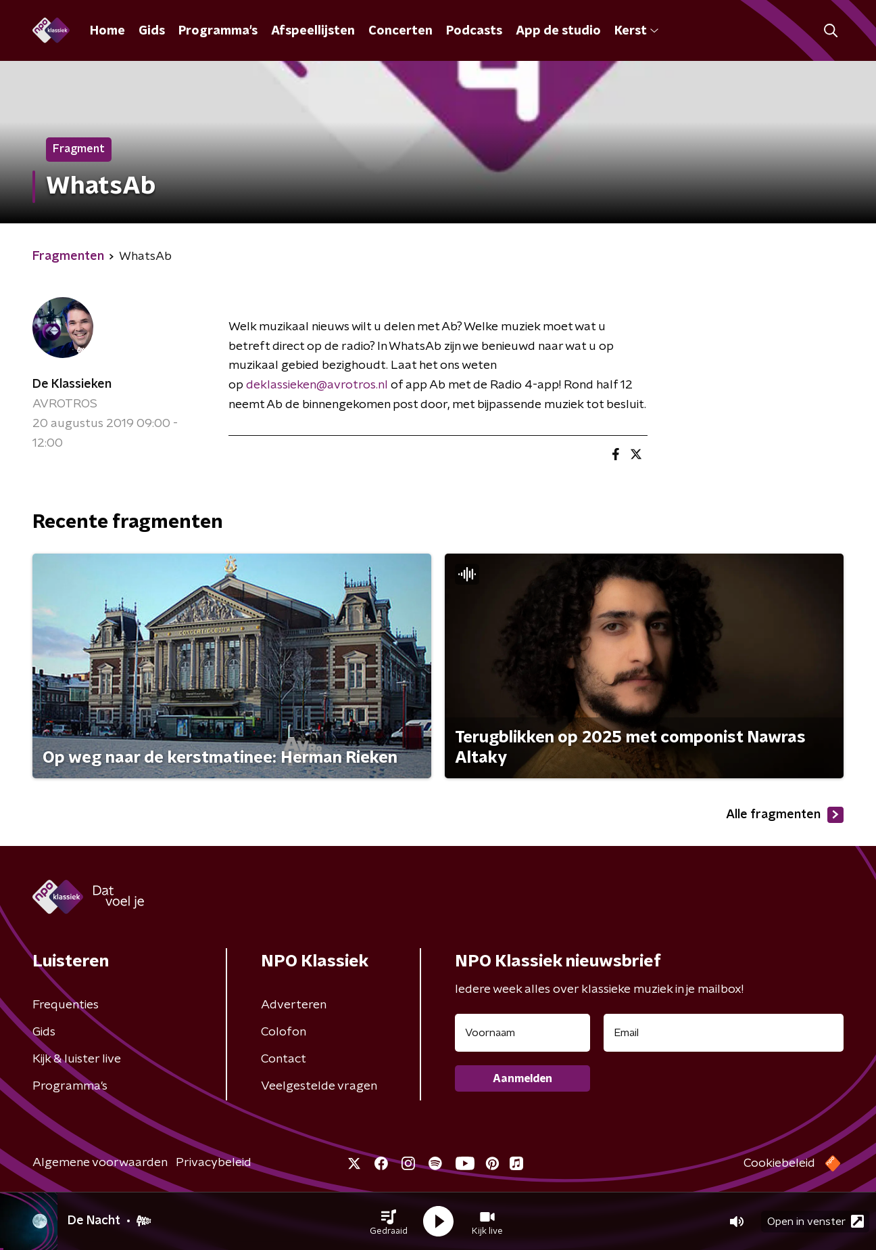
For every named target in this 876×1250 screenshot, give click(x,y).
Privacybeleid (213, 1163)
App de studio (558, 31)
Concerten (400, 31)
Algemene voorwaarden (100, 1163)
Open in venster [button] (815, 1221)
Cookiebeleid (779, 1163)
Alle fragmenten (785, 815)
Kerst (636, 31)
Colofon (283, 1032)
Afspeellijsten (313, 31)
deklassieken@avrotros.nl (317, 385)
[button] (388, 1221)
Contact (283, 1059)
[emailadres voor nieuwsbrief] (724, 1033)
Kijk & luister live (76, 1059)
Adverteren (293, 1005)
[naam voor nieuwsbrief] (522, 1033)
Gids (152, 31)
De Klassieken (72, 384)
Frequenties (65, 1005)
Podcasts (474, 31)
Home (107, 31)
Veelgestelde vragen (319, 1086)
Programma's (218, 31)
